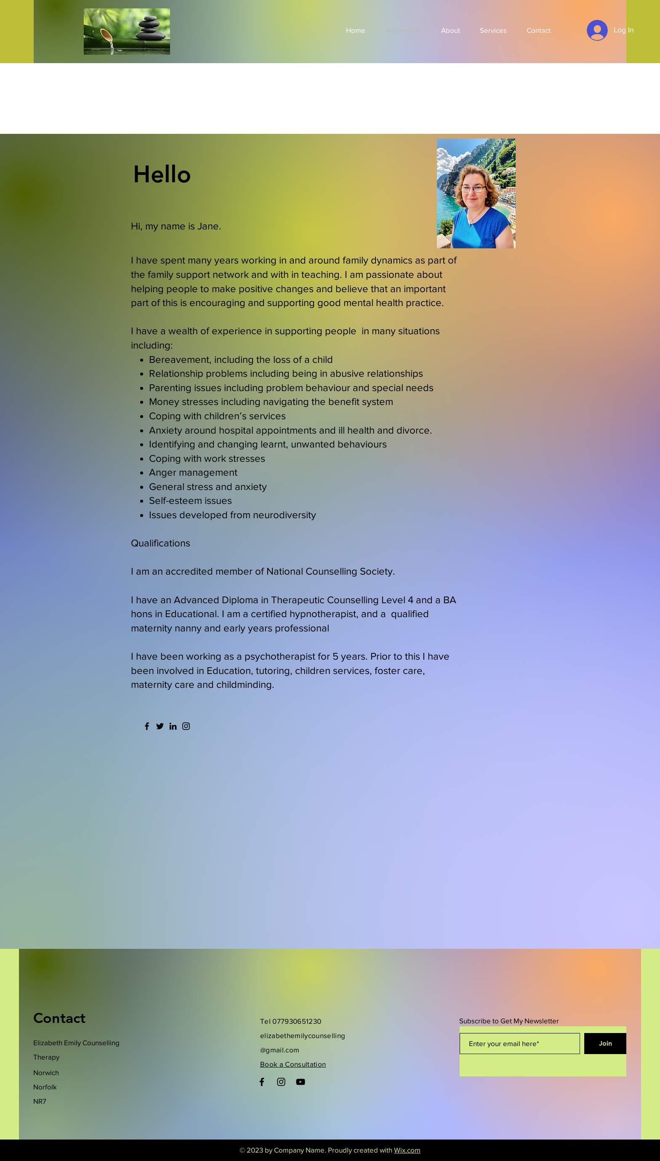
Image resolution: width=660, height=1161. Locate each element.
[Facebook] (147, 726)
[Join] (605, 1043)
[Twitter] (160, 726)
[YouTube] (300, 1081)
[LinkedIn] (173, 726)
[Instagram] (186, 726)
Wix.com (407, 1150)
